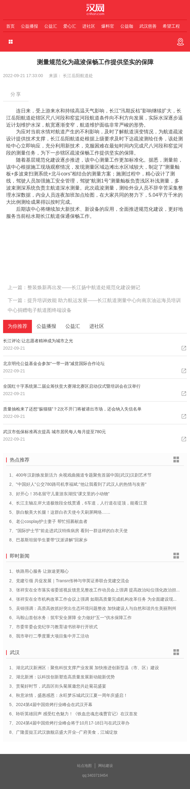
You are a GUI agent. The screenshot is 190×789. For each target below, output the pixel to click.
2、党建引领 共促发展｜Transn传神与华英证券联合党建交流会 (69, 580)
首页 (10, 26)
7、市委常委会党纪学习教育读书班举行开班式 (53, 626)
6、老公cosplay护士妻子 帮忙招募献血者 (48, 521)
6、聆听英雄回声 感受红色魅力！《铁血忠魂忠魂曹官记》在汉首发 (73, 713)
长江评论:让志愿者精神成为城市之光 (38, 340)
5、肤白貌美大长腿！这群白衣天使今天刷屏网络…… (60, 512)
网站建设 (105, 765)
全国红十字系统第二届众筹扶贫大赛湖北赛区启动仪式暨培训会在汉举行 (72, 386)
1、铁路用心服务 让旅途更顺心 (39, 571)
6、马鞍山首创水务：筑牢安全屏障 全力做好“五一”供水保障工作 (70, 617)
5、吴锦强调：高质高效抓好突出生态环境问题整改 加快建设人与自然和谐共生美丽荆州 (92, 608)
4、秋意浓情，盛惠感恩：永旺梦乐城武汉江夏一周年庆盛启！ (68, 695)
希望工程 (171, 26)
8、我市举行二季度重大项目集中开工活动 (49, 636)
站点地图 (84, 765)
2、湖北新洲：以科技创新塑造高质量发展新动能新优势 (62, 676)
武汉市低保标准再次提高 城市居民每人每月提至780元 (54, 431)
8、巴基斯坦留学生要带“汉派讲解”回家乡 (48, 539)
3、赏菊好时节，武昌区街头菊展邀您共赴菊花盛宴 (57, 686)
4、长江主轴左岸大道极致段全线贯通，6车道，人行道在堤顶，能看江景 (78, 502)
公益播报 (29, 26)
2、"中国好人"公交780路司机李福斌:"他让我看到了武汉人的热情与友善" (77, 484)
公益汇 (50, 26)
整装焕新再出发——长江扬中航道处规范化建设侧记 (83, 287)
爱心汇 (69, 26)
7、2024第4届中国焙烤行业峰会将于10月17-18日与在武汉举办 (69, 722)
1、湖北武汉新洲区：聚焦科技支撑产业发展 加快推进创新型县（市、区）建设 (84, 667)
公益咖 (126, 26)
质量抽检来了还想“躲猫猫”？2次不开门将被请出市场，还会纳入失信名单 (72, 408)
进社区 (88, 26)
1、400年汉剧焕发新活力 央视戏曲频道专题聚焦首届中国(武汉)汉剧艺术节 (80, 475)
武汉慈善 (148, 26)
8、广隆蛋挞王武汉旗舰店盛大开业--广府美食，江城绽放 (63, 732)
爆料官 (107, 26)
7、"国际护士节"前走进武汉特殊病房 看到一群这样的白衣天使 (68, 530)
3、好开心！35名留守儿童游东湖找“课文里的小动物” (59, 493)
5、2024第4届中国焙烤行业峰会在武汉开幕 (50, 704)
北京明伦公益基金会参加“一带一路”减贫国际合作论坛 (54, 363)
